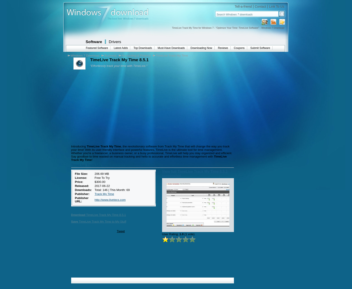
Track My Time (104, 194)
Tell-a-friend (243, 6)
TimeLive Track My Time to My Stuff (98, 221)
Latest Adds (121, 48)
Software (94, 41)
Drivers (115, 41)
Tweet (121, 231)
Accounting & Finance (136, 55)
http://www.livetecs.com (110, 199)
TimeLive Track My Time (172, 55)
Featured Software (97, 48)
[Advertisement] (107, 106)
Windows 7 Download (85, 55)
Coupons (239, 48)
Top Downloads (143, 48)
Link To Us (276, 6)
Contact (260, 6)
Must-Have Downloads (171, 48)
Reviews (223, 48)
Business (110, 55)
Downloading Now (201, 48)
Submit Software (260, 48)
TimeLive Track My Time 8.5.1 (98, 215)
